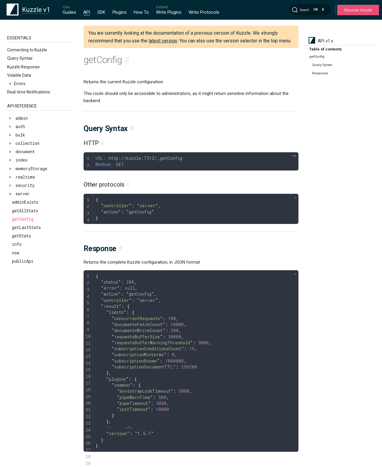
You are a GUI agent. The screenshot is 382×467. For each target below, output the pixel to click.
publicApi (22, 261)
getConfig (22, 219)
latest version (163, 41)
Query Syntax (20, 58)
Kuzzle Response (23, 66)
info (16, 244)
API (86, 12)
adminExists (25, 202)
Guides (69, 12)
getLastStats (26, 227)
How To (141, 12)
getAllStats (25, 210)
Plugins (120, 12)
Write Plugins (168, 12)
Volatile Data (19, 75)
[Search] (310, 9)
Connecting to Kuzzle (27, 49)
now (15, 253)
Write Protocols (204, 12)
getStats (21, 236)
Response (320, 73)
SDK (101, 12)
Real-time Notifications (28, 92)
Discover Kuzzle (358, 10)
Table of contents (325, 49)
